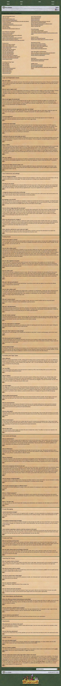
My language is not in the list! (8, 36)
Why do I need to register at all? (8, 18)
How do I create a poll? (6, 48)
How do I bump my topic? (7, 59)
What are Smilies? (5, 65)
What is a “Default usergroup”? (37, 24)
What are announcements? (7, 69)
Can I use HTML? (5, 64)
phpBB (25, 684)
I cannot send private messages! (37, 30)
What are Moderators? (35, 18)
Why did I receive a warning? (8, 54)
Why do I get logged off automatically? (9, 20)
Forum (52, 1)
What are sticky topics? (6, 70)
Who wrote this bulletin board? (37, 64)
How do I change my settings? (8, 32)
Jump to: (34, 668)
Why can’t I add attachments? (8, 52)
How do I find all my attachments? (37, 60)
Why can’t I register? (6, 27)
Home (8, 1)
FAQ (58, 9)
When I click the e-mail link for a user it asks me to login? (13, 40)
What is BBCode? (5, 63)
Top (4, 86)
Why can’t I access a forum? (7, 51)
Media (8, 4)
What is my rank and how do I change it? (10, 38)
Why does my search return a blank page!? (39, 46)
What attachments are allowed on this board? (40, 59)
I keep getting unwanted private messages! (39, 31)
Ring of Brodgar (8, 672)
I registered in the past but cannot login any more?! (12, 24)
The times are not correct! (7, 34)
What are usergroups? (35, 20)
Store (40, 1)
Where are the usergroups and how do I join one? (40, 21)
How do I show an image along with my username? (12, 37)
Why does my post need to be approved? (10, 57)
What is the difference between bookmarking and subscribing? (43, 52)
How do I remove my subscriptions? (38, 55)
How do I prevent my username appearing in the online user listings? (15, 21)
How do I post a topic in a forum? (8, 44)
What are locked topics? (7, 71)
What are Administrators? (36, 17)
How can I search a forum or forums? (38, 43)
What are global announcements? (8, 68)
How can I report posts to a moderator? (10, 55)
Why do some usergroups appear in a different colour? (41, 23)
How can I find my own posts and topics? (39, 48)
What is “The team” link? (36, 26)
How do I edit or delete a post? (8, 45)
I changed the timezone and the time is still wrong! (12, 35)
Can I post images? (6, 66)
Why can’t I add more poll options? (9, 49)
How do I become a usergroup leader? (38, 22)
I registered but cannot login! (7, 23)
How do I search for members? (37, 47)
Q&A (21, 4)
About (21, 1)
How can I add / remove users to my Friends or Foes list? (42, 39)
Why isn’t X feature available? (37, 66)
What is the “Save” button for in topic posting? (11, 56)
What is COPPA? (5, 26)
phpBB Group (37, 641)
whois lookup (34, 657)
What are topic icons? (6, 73)
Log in (53, 4)
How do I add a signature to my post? (9, 46)
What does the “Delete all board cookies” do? (11, 28)
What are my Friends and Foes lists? (38, 38)
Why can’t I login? (5, 17)
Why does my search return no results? (38, 44)
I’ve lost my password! (6, 22)
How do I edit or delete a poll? (8, 50)
